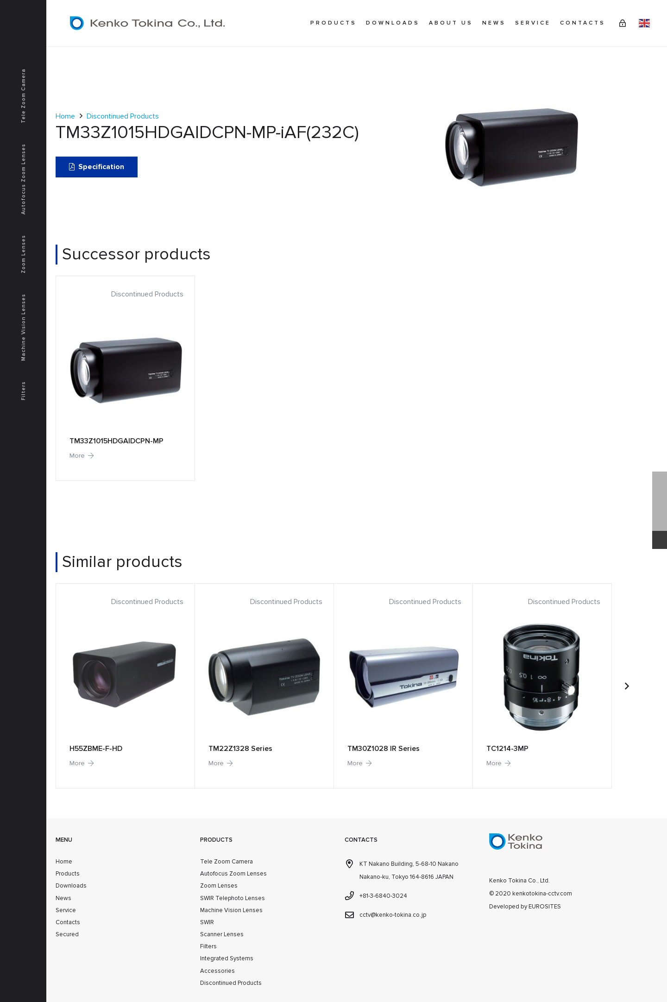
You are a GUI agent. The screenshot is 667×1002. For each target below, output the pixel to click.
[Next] (626, 685)
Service (66, 910)
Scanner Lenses (222, 934)
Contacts (68, 922)
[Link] (622, 23)
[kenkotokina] (147, 23)
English (644, 23)
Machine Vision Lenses (231, 910)
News (63, 898)
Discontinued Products (123, 116)
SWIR (207, 922)
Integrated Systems (226, 958)
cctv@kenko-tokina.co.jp (392, 915)
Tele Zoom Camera (226, 861)
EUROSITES (545, 906)
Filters (208, 946)
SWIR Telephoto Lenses (232, 898)
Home (65, 116)
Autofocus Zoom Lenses (233, 873)
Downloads (71, 885)
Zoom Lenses (219, 885)
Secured (67, 934)
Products (68, 873)
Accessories (217, 971)
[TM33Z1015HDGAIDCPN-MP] (125, 378)
